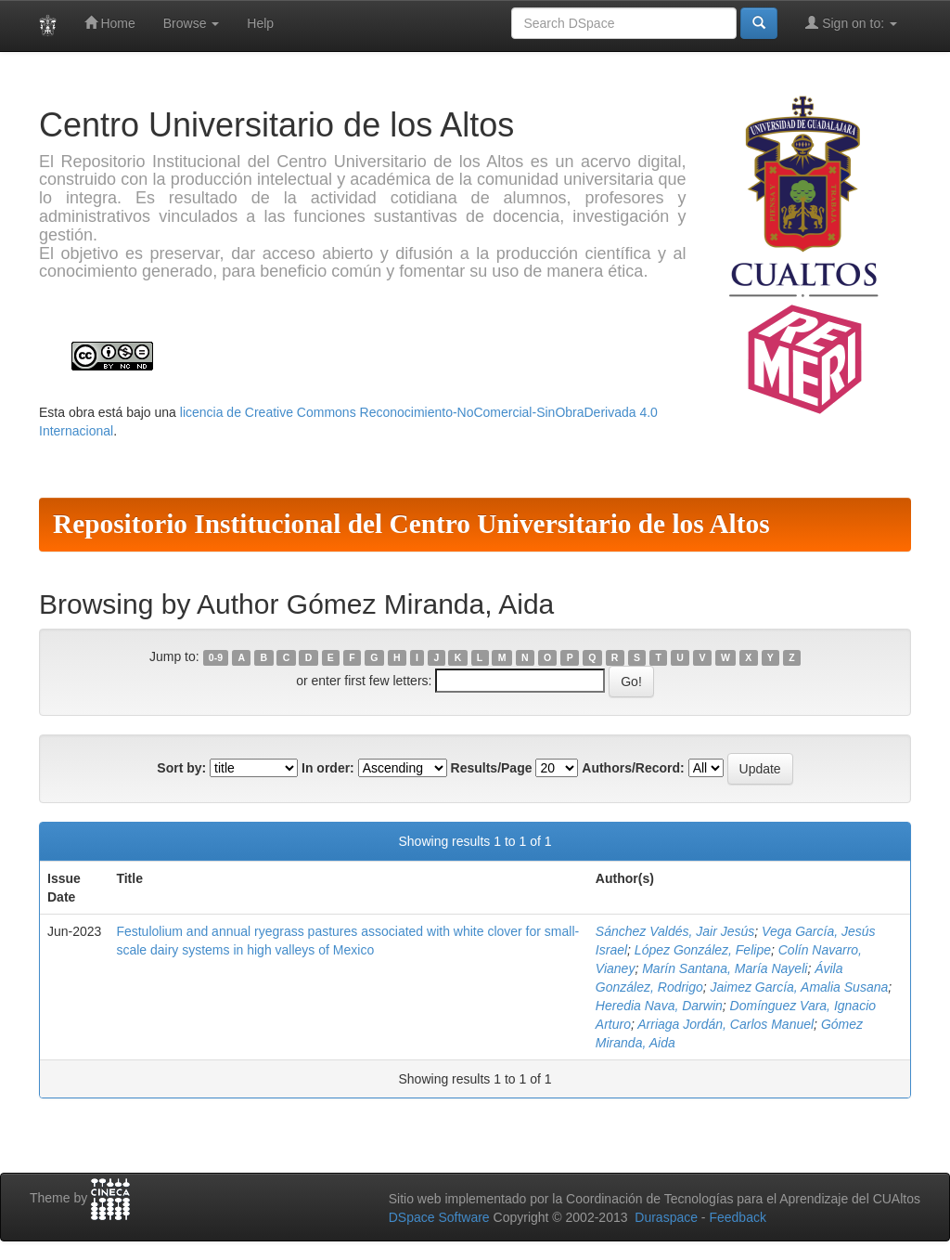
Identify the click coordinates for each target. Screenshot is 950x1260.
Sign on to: (851, 23)
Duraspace (666, 1217)
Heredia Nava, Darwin (659, 1005)
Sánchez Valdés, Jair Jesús (675, 931)
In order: (328, 767)
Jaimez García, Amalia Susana (800, 987)
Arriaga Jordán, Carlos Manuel (725, 1024)
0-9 (216, 657)
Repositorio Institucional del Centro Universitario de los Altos (411, 524)
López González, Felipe (703, 949)
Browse (191, 23)
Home (109, 23)
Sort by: (181, 767)
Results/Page (492, 767)
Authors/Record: (633, 767)
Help (260, 23)
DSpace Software (439, 1217)
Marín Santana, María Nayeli (724, 968)
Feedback (737, 1217)
